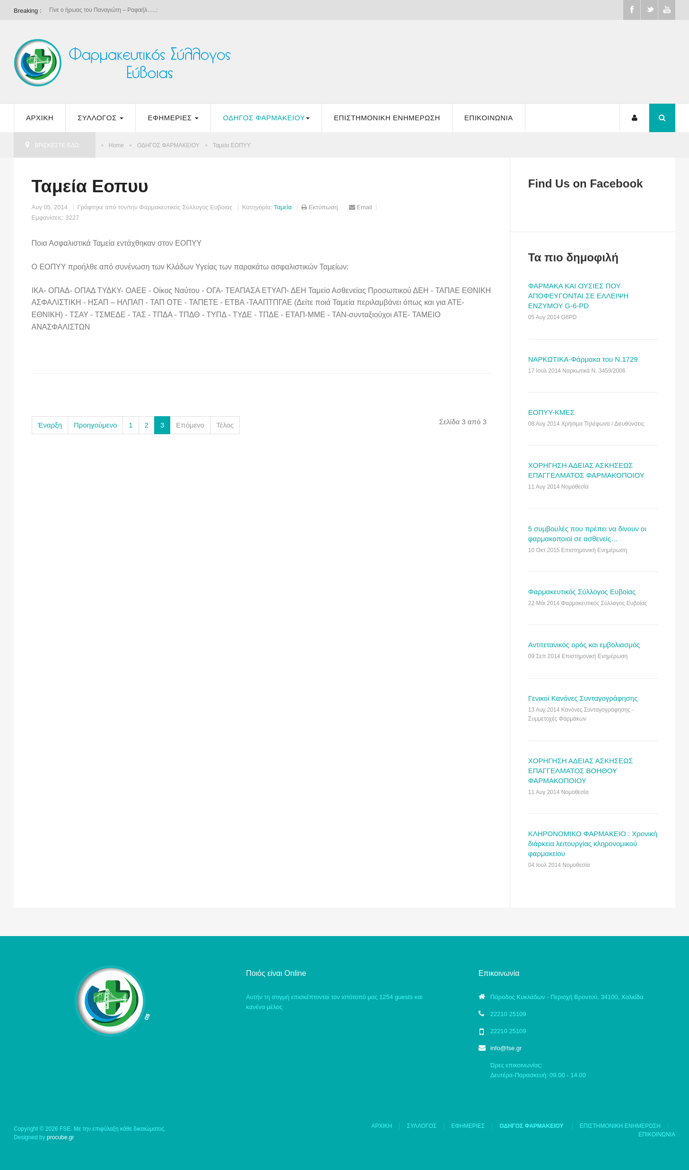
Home (116, 145)
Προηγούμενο (95, 425)
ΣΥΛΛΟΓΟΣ (100, 118)
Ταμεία (283, 207)
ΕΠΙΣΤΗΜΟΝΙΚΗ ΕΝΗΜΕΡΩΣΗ (387, 118)
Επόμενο (190, 425)
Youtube (666, 10)
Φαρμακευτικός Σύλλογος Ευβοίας (582, 592)
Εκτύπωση (320, 207)
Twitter (649, 10)
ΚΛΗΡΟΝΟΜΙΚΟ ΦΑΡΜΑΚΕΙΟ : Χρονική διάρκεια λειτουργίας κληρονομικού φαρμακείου (592, 843)
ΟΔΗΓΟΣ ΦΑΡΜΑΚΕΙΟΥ (266, 118)
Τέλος (225, 425)
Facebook (631, 10)
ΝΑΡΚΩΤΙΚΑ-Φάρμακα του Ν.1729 (583, 359)
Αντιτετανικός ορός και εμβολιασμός (584, 645)
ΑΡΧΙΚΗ (39, 118)
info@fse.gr (506, 1048)
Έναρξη (50, 425)
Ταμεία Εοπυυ (90, 186)
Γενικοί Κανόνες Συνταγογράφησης (583, 698)
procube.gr (60, 1137)
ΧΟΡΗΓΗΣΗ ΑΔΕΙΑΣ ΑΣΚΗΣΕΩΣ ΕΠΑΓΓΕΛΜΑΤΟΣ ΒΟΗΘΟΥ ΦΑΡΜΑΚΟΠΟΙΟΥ (580, 771)
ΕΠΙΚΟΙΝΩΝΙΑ (488, 118)
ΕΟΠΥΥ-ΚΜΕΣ (551, 412)
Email (360, 207)
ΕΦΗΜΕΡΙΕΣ (173, 118)
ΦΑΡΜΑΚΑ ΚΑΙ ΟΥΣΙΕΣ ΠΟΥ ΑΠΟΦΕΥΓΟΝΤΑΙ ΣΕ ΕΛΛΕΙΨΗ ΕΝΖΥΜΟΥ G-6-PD (578, 296)
